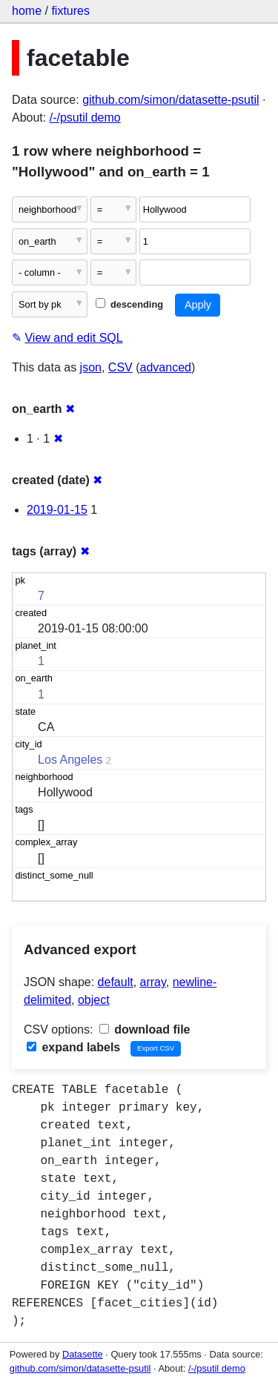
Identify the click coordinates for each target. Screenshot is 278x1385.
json (91, 367)
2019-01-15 (57, 509)
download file (145, 1029)
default (115, 982)
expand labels (73, 1047)
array (153, 982)
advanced (165, 367)
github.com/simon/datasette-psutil (170, 99)
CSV (120, 367)
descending (129, 304)
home (27, 10)
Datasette (82, 1354)
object (94, 1000)
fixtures (70, 10)
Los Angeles (70, 759)
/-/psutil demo (85, 117)
